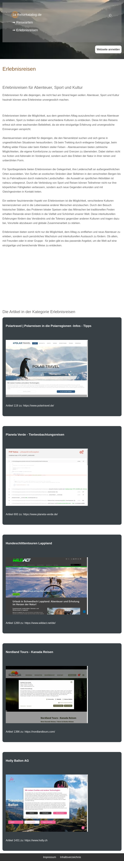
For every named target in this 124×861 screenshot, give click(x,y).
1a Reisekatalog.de (27, 14)
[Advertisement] (62, 273)
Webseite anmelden (108, 49)
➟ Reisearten (22, 22)
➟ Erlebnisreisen (25, 30)
